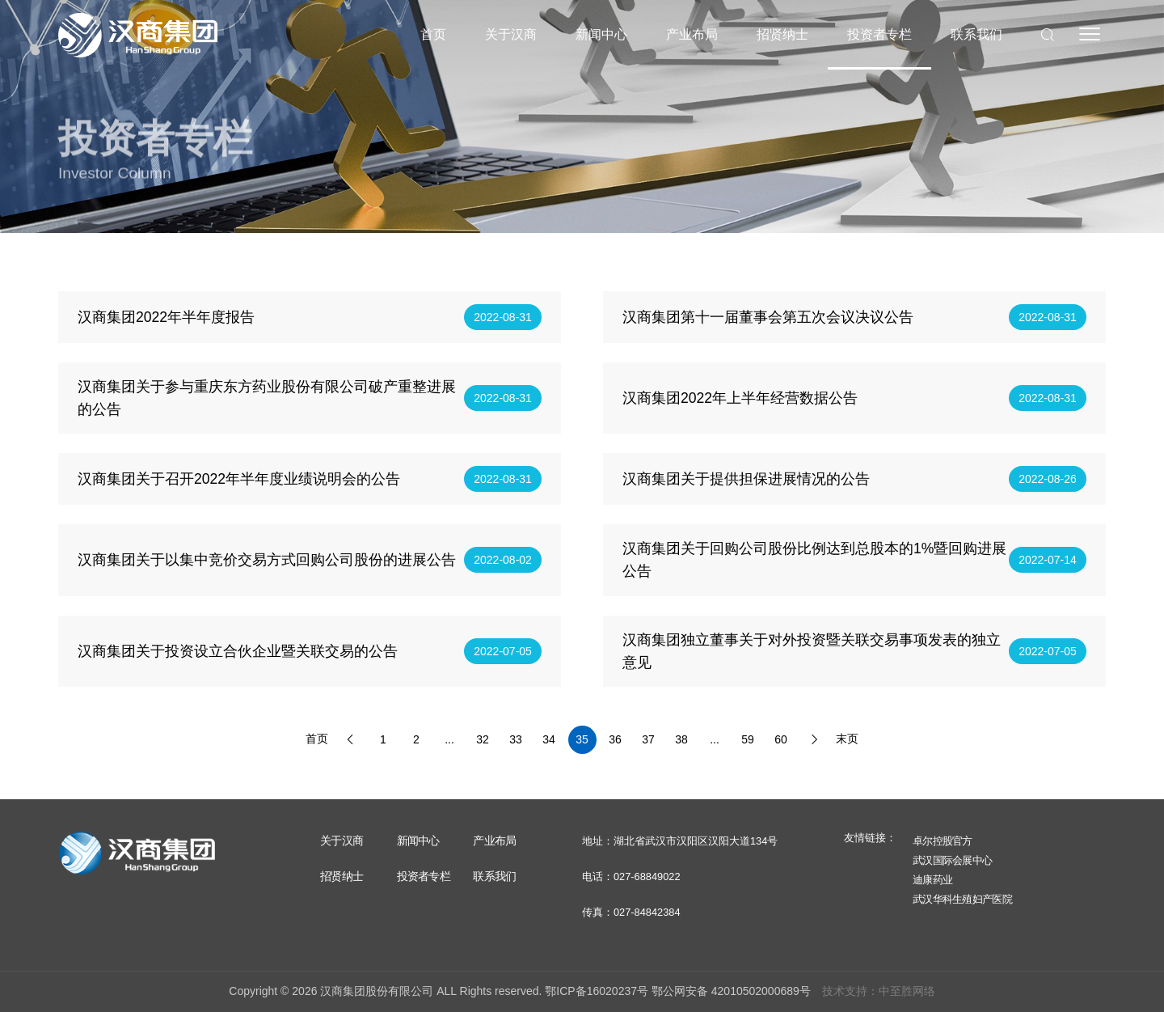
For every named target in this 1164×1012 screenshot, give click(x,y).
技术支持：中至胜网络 (878, 990)
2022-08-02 (503, 577)
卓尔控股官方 (942, 841)
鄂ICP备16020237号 (596, 990)
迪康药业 (932, 880)
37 (648, 757)
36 (615, 757)
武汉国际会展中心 (952, 860)
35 (582, 757)
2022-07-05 (503, 668)
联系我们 (976, 34)
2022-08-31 (503, 334)
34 (548, 757)
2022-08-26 (1047, 496)
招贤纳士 (782, 34)
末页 (847, 756)
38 (681, 757)
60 (780, 757)
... (449, 757)
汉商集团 (137, 35)
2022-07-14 (1047, 577)
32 (482, 757)
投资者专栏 (879, 34)
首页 (433, 34)
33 (515, 757)
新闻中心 (601, 34)
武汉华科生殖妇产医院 (962, 899)
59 (747, 757)
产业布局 (692, 34)
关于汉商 (511, 34)
